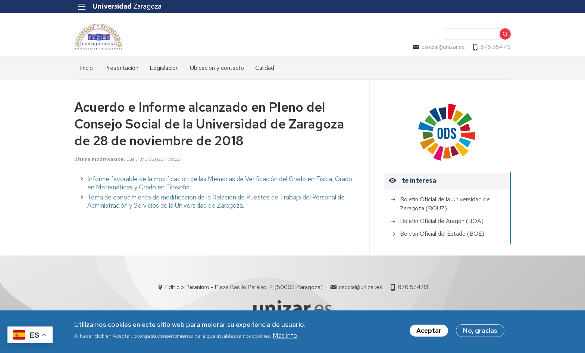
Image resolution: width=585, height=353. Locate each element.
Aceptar (428, 332)
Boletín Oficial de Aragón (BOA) (442, 221)
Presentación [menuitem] (121, 68)
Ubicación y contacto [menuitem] (217, 68)
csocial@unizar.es (442, 47)
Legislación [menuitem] (164, 68)
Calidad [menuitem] (264, 68)
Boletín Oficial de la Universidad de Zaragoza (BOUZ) (445, 203)
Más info (285, 337)
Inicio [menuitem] (86, 68)
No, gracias (480, 332)
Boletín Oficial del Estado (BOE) (442, 234)
